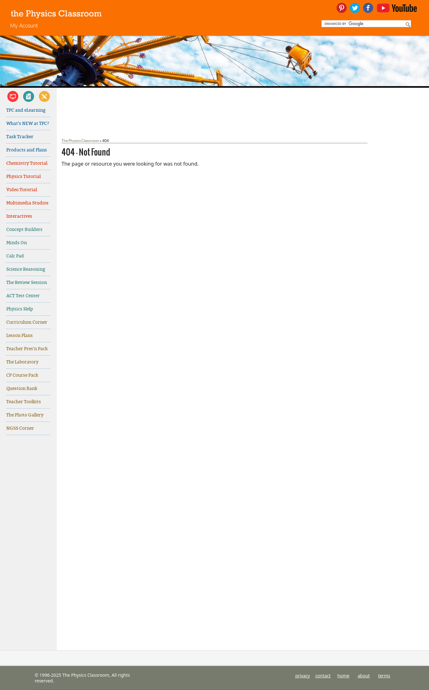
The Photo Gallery (25, 415)
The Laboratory (22, 362)
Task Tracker (19, 136)
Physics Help (19, 309)
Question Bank (21, 388)
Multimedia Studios (27, 203)
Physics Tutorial (23, 176)
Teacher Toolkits (23, 401)
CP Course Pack (22, 375)
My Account (24, 25)
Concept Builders (24, 229)
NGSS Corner (20, 428)
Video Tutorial (21, 189)
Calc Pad (15, 256)
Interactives (19, 216)
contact (323, 676)
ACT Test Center (23, 295)
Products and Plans (26, 150)
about (364, 676)
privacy (302, 676)
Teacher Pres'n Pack (27, 348)
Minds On (16, 242)
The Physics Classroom (80, 141)
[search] (366, 23)
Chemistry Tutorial (26, 163)
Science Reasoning (25, 269)
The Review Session (26, 282)
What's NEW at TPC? (27, 123)
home (343, 676)
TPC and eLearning (25, 110)
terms (384, 676)
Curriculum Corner (26, 322)
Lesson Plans (19, 335)
